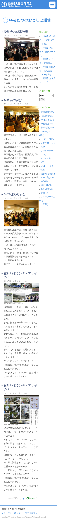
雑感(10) (43, 193)
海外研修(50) (46, 189)
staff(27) (43, 181)
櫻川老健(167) (46, 120)
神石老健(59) (46, 124)
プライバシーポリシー (12, 513)
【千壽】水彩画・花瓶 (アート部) (47, 52)
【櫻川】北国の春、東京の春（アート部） (47, 71)
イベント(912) (46, 139)
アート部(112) (46, 177)
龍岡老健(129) (46, 112)
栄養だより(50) (47, 174)
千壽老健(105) (46, 127)
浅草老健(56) (46, 116)
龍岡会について (32, 513)
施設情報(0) (45, 185)
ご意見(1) (44, 204)
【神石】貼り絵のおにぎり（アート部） (47, 40)
